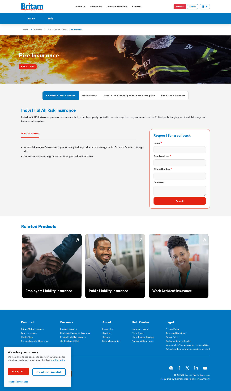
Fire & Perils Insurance (173, 95)
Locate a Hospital (140, 329)
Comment (159, 182)
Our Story (107, 333)
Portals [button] (179, 6)
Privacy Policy (172, 329)
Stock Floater (89, 95)
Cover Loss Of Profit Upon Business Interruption (129, 95)
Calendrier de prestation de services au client (188, 349)
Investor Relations (117, 6)
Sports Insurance (29, 333)
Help (51, 18)
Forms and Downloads (142, 341)
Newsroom (96, 6)
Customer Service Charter (178, 341)
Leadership (107, 329)
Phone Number (162, 169)
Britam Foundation (111, 341)
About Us (80, 6)
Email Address (161, 156)
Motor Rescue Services (143, 337)
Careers (136, 6)
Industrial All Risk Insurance (60, 95)
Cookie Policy (172, 337)
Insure (31, 18)
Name (157, 142)
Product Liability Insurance (73, 337)
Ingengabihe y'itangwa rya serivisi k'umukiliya (187, 345)
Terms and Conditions (176, 333)
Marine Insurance (68, 329)
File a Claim (137, 333)
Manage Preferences (18, 381)
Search (192, 6)
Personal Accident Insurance (35, 341)
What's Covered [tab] (30, 133)
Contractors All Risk (69, 341)
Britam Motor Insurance (32, 329)
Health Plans (27, 337)
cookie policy (58, 360)
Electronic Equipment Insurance (75, 333)
